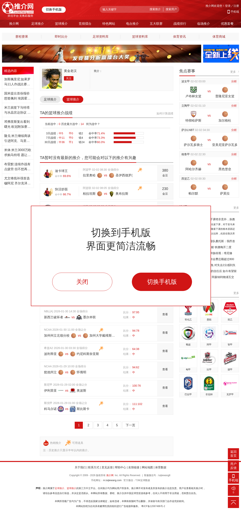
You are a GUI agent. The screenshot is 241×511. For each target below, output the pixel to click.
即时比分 (61, 36)
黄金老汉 (70, 71)
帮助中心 (120, 467)
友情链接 (133, 467)
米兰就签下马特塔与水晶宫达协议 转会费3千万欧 (17, 110)
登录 (228, 5)
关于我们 (80, 467)
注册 (236, 5)
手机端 (235, 11)
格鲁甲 (186, 154)
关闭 (82, 281)
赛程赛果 (21, 36)
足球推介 (50, 99)
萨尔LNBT (188, 130)
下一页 (130, 425)
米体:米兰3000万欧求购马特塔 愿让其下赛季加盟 (17, 152)
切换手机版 (54, 9)
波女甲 (186, 81)
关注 (69, 78)
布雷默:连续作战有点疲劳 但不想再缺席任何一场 (17, 167)
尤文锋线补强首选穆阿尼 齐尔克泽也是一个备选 (17, 181)
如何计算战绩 (165, 113)
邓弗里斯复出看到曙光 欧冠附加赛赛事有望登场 (17, 124)
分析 (234, 81)
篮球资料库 (140, 36)
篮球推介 (73, 99)
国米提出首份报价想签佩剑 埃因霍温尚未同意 (17, 96)
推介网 (110, 475)
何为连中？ (93, 124)
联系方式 (93, 467)
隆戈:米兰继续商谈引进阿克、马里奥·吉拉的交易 (17, 138)
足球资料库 (101, 36)
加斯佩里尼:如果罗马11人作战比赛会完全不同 (17, 82)
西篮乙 (186, 178)
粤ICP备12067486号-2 (153, 506)
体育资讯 (179, 36)
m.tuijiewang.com (112, 480)
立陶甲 (186, 105)
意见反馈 (107, 467)
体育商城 (219, 36)
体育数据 (160, 467)
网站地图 (147, 467)
